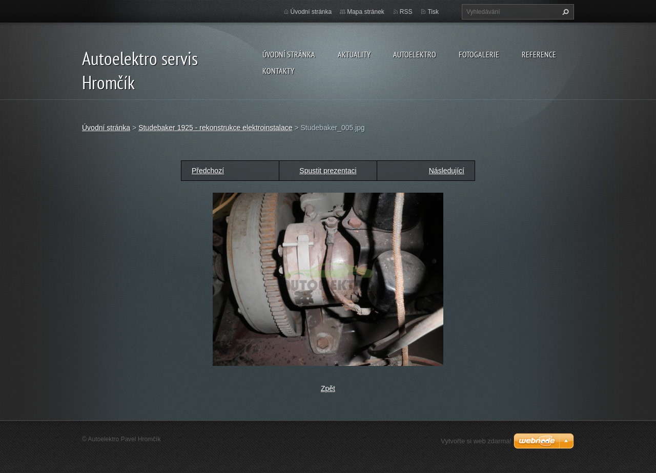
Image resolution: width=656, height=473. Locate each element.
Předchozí (208, 171)
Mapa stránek (365, 11)
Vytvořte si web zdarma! (476, 441)
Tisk (433, 11)
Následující (446, 171)
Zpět (328, 388)
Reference (539, 54)
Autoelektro (414, 54)
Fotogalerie (479, 54)
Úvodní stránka (288, 54)
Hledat (564, 11)
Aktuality (354, 54)
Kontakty (278, 71)
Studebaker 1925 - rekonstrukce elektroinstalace (215, 128)
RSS (406, 11)
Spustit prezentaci (327, 171)
